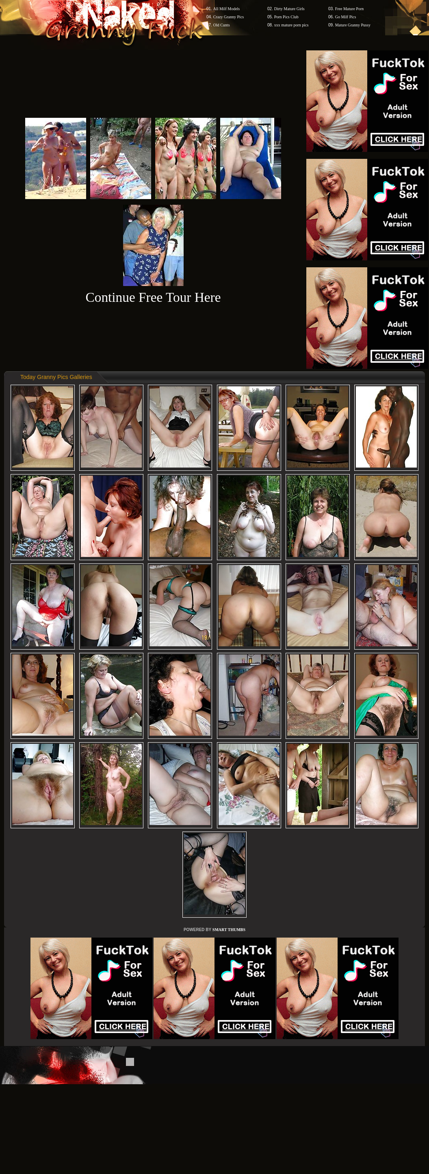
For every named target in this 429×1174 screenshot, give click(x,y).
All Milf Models (226, 8)
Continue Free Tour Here (153, 297)
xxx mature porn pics (291, 25)
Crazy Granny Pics (228, 17)
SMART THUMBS (228, 929)
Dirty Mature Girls (289, 8)
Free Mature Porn (349, 8)
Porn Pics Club (286, 17)
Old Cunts (221, 25)
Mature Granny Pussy (352, 25)
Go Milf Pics (345, 17)
